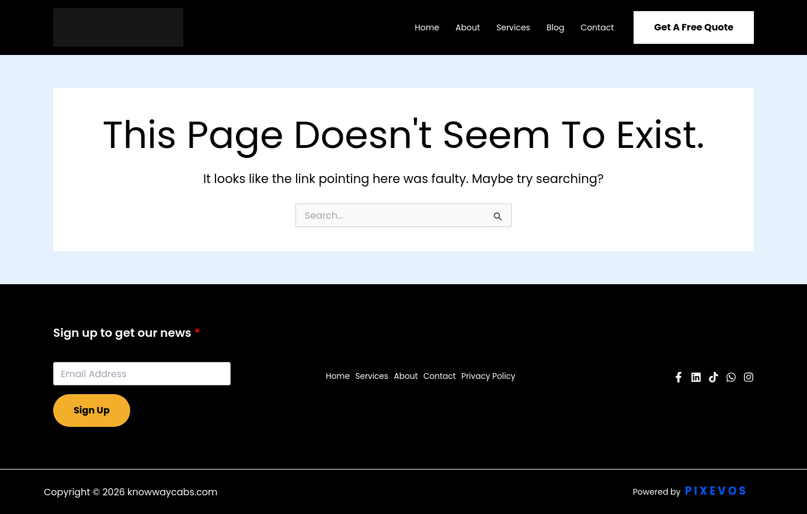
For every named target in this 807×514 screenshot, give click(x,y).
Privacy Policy (486, 376)
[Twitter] (731, 377)
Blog (555, 27)
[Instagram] (748, 377)
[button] (694, 27)
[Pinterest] (713, 377)
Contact (597, 27)
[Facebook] (678, 377)
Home (427, 27)
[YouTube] (696, 377)
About (467, 27)
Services (513, 27)
